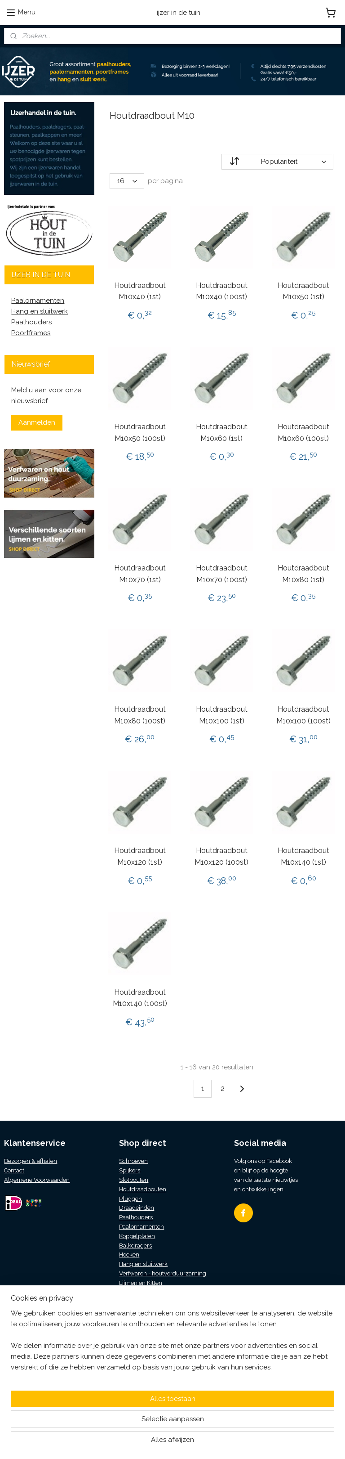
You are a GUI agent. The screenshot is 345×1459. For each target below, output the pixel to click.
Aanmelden (36, 422)
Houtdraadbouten (142, 1189)
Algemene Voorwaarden (37, 1179)
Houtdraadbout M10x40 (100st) (222, 291)
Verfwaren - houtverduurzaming (162, 1273)
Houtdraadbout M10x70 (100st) (222, 574)
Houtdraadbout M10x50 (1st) (303, 291)
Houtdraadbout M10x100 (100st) (303, 715)
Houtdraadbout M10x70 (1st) (140, 574)
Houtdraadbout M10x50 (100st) (140, 432)
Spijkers (129, 1170)
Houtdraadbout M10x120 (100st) (222, 857)
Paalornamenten (37, 300)
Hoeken (129, 1254)
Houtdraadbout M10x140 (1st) (303, 857)
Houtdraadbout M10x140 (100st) (140, 998)
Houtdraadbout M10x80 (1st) (303, 574)
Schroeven (133, 1161)
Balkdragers (135, 1245)
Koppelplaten (137, 1236)
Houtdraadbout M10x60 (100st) (303, 432)
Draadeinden (136, 1207)
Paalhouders (31, 322)
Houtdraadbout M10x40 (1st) (140, 291)
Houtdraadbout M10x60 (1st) (222, 432)
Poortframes (30, 333)
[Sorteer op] (277, 161)
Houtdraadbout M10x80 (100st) (140, 715)
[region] (113, 1405)
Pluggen (130, 1198)
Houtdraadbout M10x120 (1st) (140, 857)
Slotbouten (133, 1179)
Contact (14, 1170)
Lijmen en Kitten (140, 1282)
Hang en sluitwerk (39, 311)
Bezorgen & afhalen (30, 1161)
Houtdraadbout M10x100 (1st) (222, 715)
